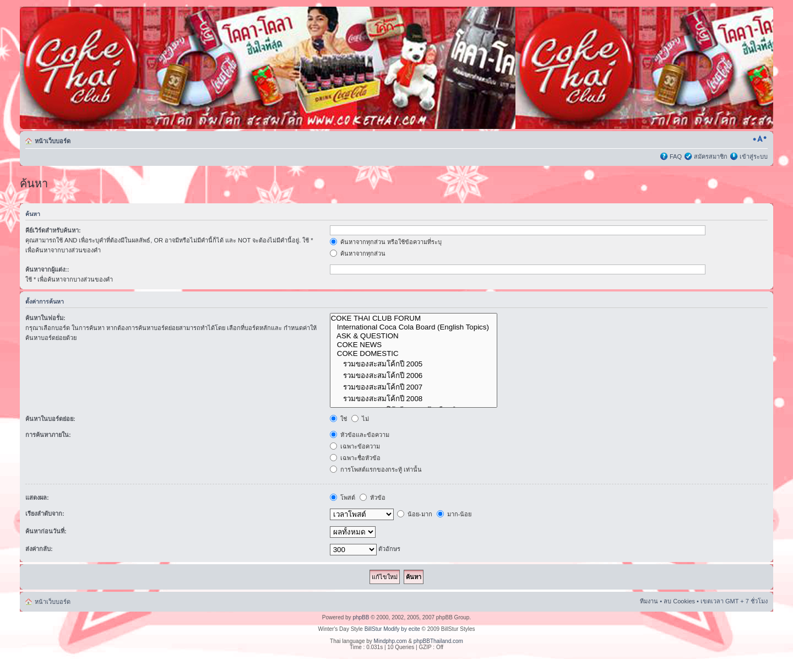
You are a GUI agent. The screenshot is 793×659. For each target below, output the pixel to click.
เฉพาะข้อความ (355, 446)
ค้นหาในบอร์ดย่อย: (50, 418)
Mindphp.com (390, 641)
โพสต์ (342, 497)
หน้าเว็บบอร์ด (52, 141)
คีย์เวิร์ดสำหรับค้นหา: (53, 230)
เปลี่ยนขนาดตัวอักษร (760, 139)
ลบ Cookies (679, 601)
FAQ (676, 156)
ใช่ (338, 418)
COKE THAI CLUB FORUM (414, 318)
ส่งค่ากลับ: (39, 548)
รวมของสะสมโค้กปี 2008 (414, 398)
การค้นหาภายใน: (48, 434)
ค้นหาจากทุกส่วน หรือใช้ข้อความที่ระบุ (386, 242)
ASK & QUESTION (414, 336)
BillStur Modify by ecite (392, 629)
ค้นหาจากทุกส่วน (357, 253)
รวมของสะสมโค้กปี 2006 (414, 375)
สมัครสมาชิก (710, 156)
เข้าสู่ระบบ (754, 156)
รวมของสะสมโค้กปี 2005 (414, 364)
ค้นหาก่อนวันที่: (46, 531)
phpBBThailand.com (438, 641)
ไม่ (360, 418)
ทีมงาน (649, 601)
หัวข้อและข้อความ (359, 434)
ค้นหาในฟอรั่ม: (45, 318)
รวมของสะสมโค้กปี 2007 (414, 387)
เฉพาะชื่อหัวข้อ (355, 458)
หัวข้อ (372, 497)
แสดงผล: (37, 497)
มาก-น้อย (454, 514)
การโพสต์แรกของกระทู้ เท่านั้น (376, 469)
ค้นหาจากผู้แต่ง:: (47, 269)
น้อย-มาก (414, 514)
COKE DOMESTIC (414, 353)
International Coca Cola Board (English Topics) (414, 327)
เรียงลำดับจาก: (44, 513)
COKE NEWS (414, 345)
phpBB (360, 617)
